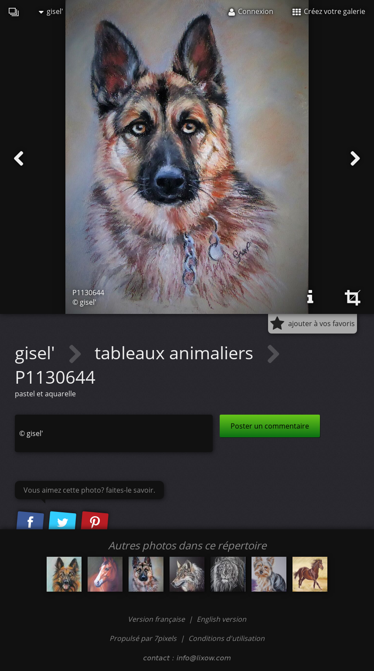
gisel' (51, 11)
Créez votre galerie (328, 11)
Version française (157, 619)
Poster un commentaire (270, 426)
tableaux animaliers (176, 352)
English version (221, 619)
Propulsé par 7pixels (143, 638)
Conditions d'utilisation (226, 638)
